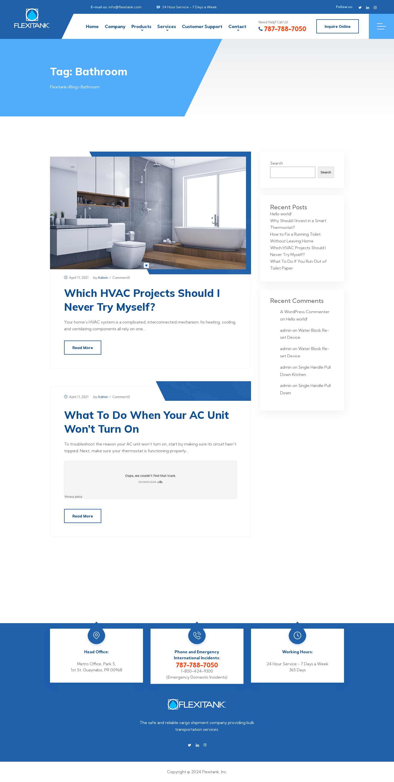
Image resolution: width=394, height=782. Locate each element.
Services (166, 26)
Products (141, 26)
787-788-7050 (282, 29)
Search (276, 163)
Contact (237, 26)
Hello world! (280, 213)
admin (103, 278)
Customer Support (202, 26)
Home (92, 26)
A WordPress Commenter (304, 311)
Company (115, 26)
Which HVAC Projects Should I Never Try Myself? (142, 299)
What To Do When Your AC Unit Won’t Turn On (146, 421)
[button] (137, 265)
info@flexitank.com (125, 7)
